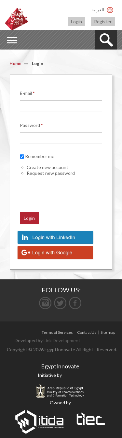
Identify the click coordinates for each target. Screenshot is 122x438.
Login (76, 21)
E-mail (27, 92)
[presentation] (49, 186)
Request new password (51, 173)
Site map (108, 332)
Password (31, 125)
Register (103, 21)
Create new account (47, 167)
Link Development (62, 340)
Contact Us (86, 332)
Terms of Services (57, 332)
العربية (97, 9)
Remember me (39, 156)
